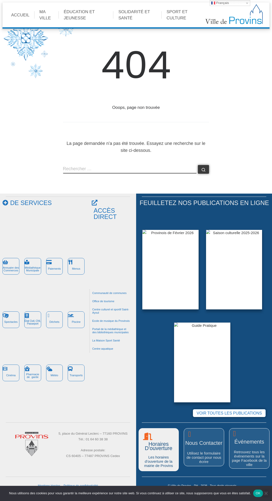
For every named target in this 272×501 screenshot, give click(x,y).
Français (220, 3)
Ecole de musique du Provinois (111, 320)
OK (258, 493)
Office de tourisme (103, 301)
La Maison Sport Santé (106, 340)
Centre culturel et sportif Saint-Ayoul (110, 311)
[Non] (265, 493)
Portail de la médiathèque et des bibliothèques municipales (110, 331)
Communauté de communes (109, 293)
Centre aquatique (102, 348)
